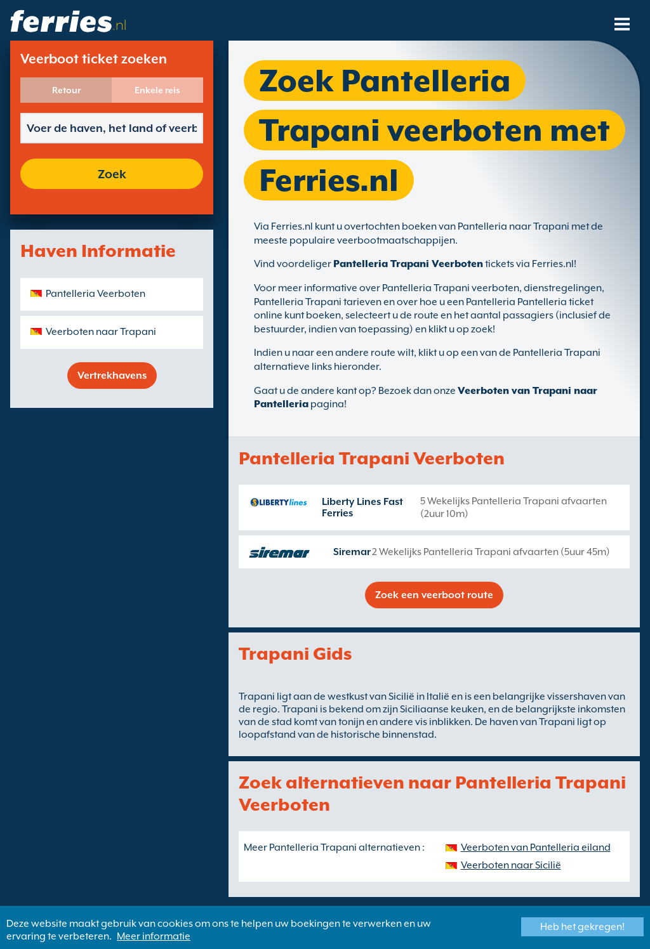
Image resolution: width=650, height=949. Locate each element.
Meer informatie (153, 936)
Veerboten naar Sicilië (511, 865)
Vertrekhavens (112, 375)
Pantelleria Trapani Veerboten (408, 264)
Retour (66, 90)
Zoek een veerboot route (434, 595)
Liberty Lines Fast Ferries (362, 507)
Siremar (352, 552)
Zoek (112, 174)
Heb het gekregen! (582, 927)
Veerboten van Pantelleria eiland (536, 847)
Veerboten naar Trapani (101, 331)
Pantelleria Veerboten (95, 293)
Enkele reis (157, 90)
